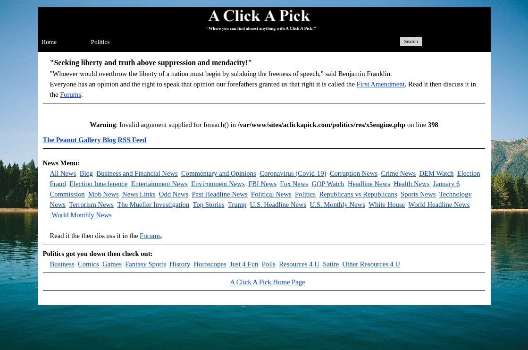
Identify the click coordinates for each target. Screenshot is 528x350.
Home (49, 41)
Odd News (173, 194)
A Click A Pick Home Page (267, 282)
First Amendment (381, 84)
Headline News (369, 184)
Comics (88, 264)
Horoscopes (210, 264)
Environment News (218, 184)
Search (411, 41)
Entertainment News (159, 184)
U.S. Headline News (278, 204)
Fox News (294, 184)
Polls (269, 264)
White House (387, 204)
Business (62, 264)
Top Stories (209, 204)
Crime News (398, 173)
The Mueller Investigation (153, 204)
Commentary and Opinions (218, 173)
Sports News (418, 194)
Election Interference (98, 184)
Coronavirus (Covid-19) (293, 173)
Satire (331, 264)
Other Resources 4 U (372, 264)
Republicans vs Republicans (358, 194)
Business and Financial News (137, 173)
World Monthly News (81, 215)
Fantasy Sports (145, 264)
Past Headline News (219, 194)
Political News (271, 194)
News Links (138, 194)
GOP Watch (327, 184)
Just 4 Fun (244, 264)
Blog (86, 173)
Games (112, 264)
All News (63, 173)
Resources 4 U (299, 264)
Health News (411, 184)
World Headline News (438, 204)
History (179, 264)
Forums (70, 94)
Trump (237, 204)
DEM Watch (436, 173)
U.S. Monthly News (337, 204)
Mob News (103, 194)
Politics (100, 41)
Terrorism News (91, 204)
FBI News (262, 184)
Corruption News (353, 173)
